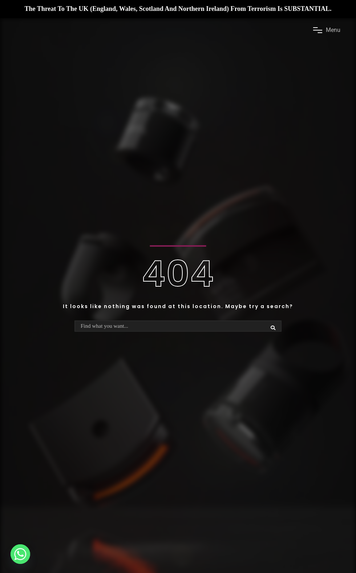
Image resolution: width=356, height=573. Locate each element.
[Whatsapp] (20, 554)
